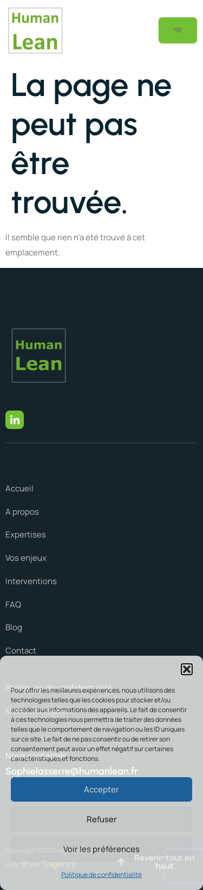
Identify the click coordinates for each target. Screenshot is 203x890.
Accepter (101, 789)
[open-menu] (178, 30)
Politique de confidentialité (101, 874)
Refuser (102, 819)
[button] (186, 669)
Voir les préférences (101, 849)
